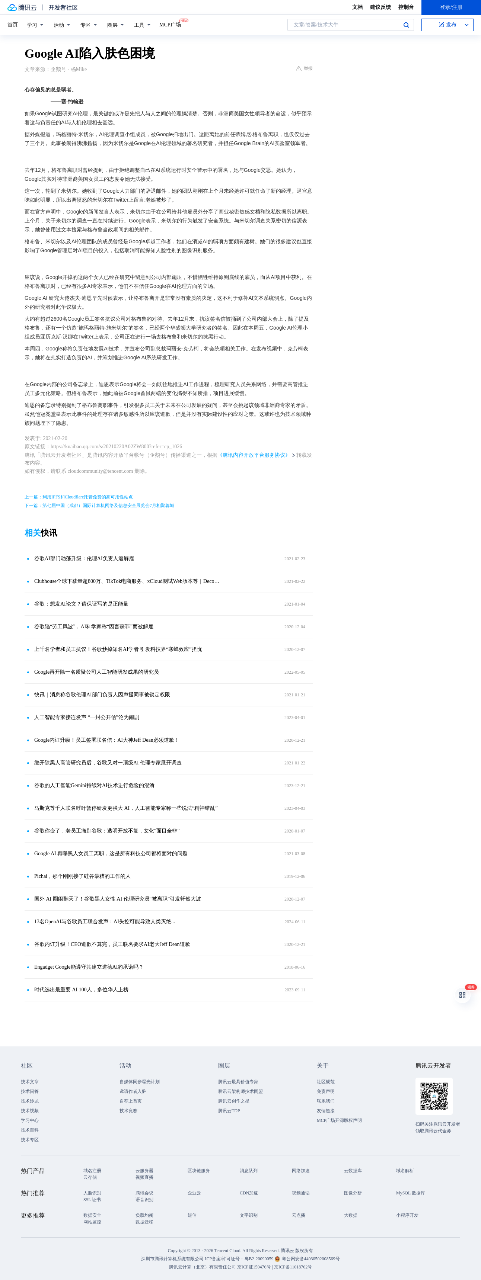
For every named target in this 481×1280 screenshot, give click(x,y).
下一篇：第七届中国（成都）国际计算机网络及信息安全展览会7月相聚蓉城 (99, 505)
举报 (304, 68)
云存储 (90, 1177)
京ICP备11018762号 (293, 1267)
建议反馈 (380, 7)
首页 (12, 25)
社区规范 (326, 1081)
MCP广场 (170, 24)
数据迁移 (144, 1222)
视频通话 (301, 1193)
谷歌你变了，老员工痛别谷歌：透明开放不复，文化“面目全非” (106, 831)
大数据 (350, 1215)
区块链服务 (199, 1170)
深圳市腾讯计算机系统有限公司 (172, 1258)
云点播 (298, 1215)
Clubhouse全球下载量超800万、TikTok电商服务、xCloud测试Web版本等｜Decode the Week (127, 581)
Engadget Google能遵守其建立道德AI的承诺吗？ (89, 967)
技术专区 (30, 1139)
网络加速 (301, 1170)
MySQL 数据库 (410, 1193)
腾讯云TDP (229, 1110)
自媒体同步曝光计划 (140, 1081)
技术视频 (30, 1110)
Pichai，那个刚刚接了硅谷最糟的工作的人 (82, 876)
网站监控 (92, 1222)
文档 (357, 7)
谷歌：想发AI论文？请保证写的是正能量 (81, 604)
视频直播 (144, 1177)
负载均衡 (144, 1215)
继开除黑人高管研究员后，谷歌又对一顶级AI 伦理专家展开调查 (108, 763)
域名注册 (92, 1170)
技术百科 (30, 1130)
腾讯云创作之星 (233, 1101)
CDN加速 (249, 1193)
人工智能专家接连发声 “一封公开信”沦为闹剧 (86, 717)
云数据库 (353, 1170)
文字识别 (249, 1215)
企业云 (194, 1193)
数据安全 (92, 1215)
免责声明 (326, 1091)
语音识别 (144, 1199)
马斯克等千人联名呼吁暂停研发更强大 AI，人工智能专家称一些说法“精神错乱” (126, 808)
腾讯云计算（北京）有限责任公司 (202, 1267)
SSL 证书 (92, 1199)
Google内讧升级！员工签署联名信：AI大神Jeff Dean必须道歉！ (106, 740)
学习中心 (30, 1120)
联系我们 (326, 1101)
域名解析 (405, 1170)
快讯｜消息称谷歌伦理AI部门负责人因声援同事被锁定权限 (102, 694)
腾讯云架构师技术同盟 (240, 1091)
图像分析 (353, 1193)
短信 (192, 1215)
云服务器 (144, 1170)
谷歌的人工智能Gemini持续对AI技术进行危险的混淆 (94, 785)
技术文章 (30, 1081)
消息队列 (249, 1170)
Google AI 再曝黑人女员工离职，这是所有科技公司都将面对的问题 (111, 853)
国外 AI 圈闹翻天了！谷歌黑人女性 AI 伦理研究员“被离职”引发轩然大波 (117, 899)
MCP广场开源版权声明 (339, 1120)
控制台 (406, 7)
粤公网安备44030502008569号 (311, 1258)
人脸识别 (92, 1193)
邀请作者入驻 (133, 1091)
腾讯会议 (144, 1193)
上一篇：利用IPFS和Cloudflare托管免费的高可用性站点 (79, 497)
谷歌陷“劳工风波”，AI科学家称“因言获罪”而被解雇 (93, 626)
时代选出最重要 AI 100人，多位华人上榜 (81, 989)
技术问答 (30, 1091)
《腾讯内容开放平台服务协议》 (253, 455)
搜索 (406, 25)
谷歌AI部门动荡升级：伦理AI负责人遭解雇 (84, 558)
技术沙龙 (30, 1101)
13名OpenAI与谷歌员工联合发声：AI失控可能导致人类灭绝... (104, 921)
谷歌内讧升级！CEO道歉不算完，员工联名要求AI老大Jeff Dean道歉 (112, 944)
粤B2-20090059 (260, 1258)
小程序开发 (407, 1215)
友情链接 (326, 1110)
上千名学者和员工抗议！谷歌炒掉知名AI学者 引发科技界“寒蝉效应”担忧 (118, 649)
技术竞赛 (128, 1110)
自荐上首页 (131, 1101)
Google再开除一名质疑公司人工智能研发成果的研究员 (96, 672)
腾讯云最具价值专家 (238, 1081)
